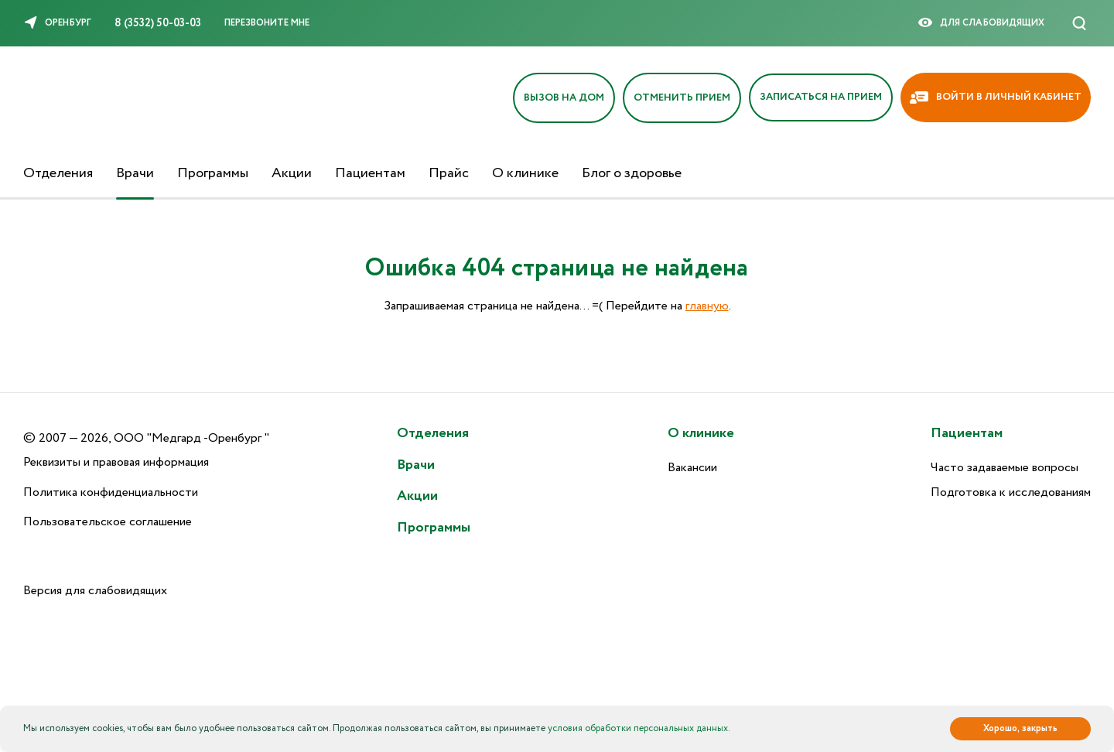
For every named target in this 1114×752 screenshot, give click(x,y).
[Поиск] (1079, 23)
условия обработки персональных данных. (639, 728)
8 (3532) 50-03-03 (157, 23)
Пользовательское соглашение (107, 522)
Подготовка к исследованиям (1011, 492)
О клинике (525, 173)
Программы (212, 173)
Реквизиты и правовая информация (116, 462)
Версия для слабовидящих (95, 591)
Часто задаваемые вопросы (1004, 468)
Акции (292, 173)
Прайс (449, 173)
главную (707, 306)
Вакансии (692, 468)
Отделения (58, 173)
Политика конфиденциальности (110, 492)
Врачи (135, 173)
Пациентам (370, 173)
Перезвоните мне (266, 22)
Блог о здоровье (632, 173)
